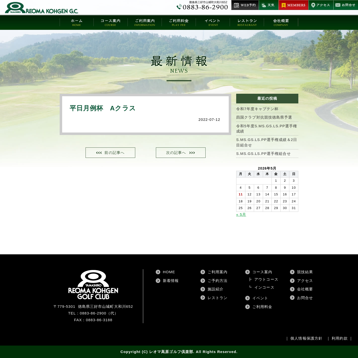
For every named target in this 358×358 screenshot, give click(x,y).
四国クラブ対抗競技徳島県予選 (264, 117)
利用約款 (340, 338)
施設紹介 (216, 289)
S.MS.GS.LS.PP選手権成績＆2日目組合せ (266, 142)
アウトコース (266, 279)
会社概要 (305, 289)
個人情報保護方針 (306, 338)
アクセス (305, 280)
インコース (264, 287)
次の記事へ (176, 153)
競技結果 (305, 272)
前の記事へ (115, 153)
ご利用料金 (262, 307)
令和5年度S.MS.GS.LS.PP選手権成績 (266, 128)
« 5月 (241, 214)
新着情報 (171, 280)
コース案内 (262, 272)
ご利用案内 (218, 272)
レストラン (218, 298)
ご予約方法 (218, 280)
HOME (169, 272)
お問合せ (305, 298)
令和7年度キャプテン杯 (257, 109)
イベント (260, 298)
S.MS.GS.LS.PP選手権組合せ (263, 154)
